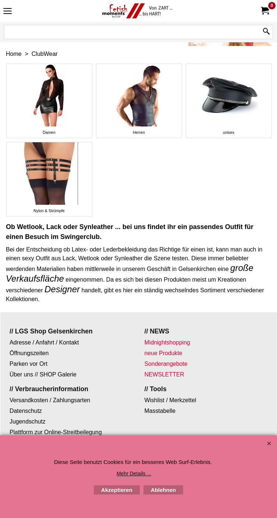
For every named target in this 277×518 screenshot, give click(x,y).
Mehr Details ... (134, 473)
